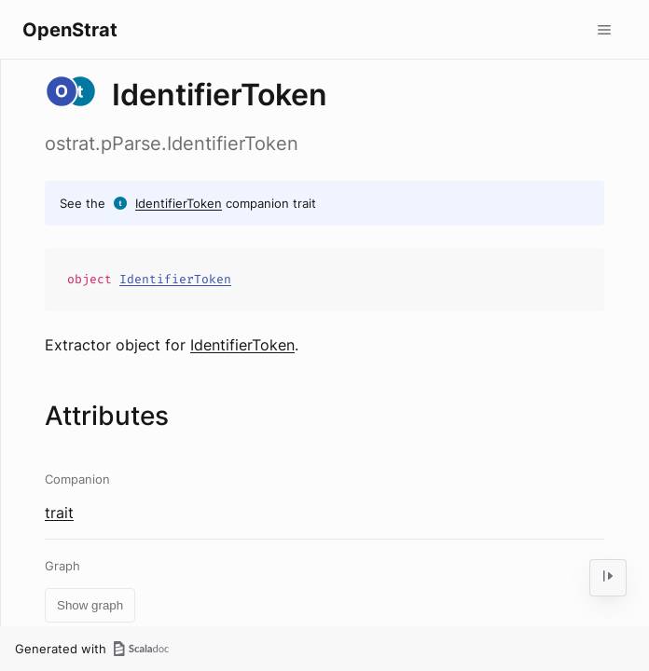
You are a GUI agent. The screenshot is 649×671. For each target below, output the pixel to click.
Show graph (90, 605)
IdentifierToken (178, 203)
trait (59, 512)
